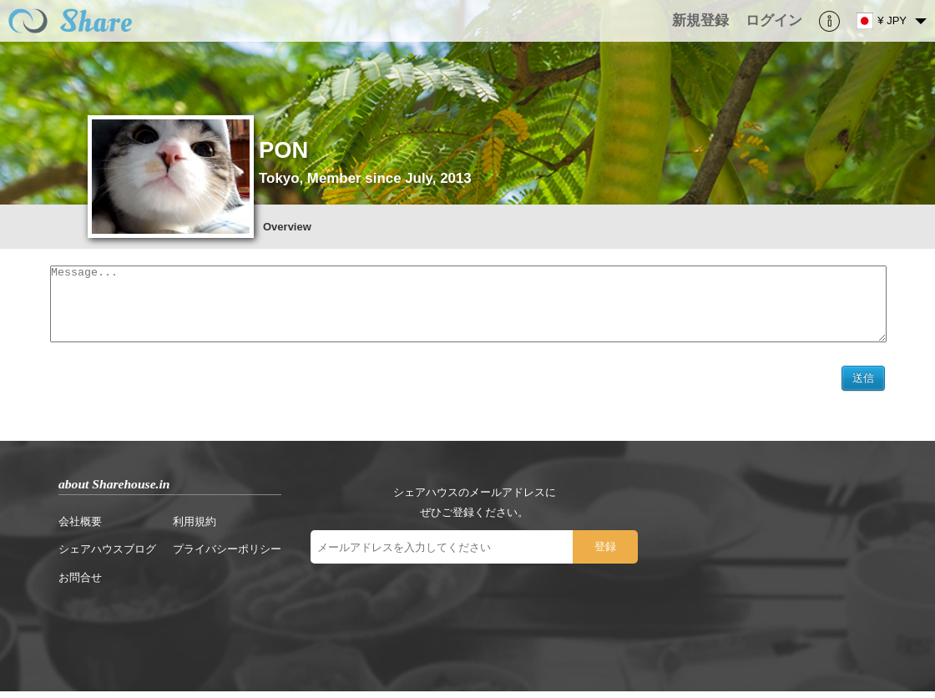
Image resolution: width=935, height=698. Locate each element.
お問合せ (80, 584)
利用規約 (194, 528)
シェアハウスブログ (107, 555)
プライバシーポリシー (227, 555)
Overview (287, 226)
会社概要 (80, 528)
